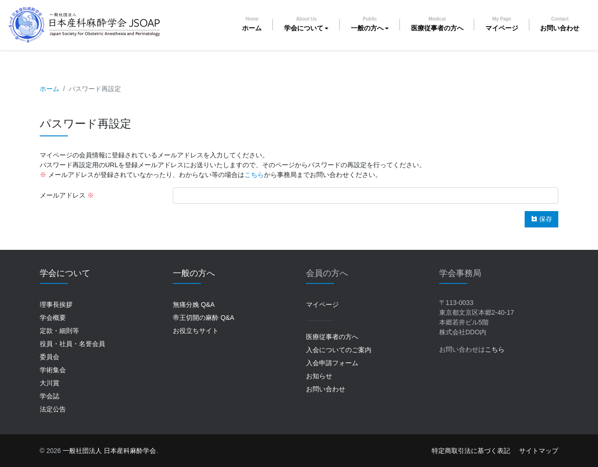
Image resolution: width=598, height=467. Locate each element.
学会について (303, 24)
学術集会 (53, 370)
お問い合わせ (559, 24)
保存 (541, 219)
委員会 (49, 357)
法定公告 (53, 409)
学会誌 (49, 396)
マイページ (501, 24)
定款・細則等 (59, 330)
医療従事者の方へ (437, 24)
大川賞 (49, 383)
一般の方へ (367, 24)
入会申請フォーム (332, 363)
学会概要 (53, 317)
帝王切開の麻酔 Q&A (203, 317)
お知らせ (319, 376)
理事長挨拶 (56, 304)
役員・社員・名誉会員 (72, 343)
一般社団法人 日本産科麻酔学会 (109, 450)
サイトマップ (538, 450)
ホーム (252, 24)
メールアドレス (62, 195)
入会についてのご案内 (338, 350)
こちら (254, 174)
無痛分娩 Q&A (193, 304)
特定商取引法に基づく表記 (471, 450)
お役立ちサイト (196, 330)
